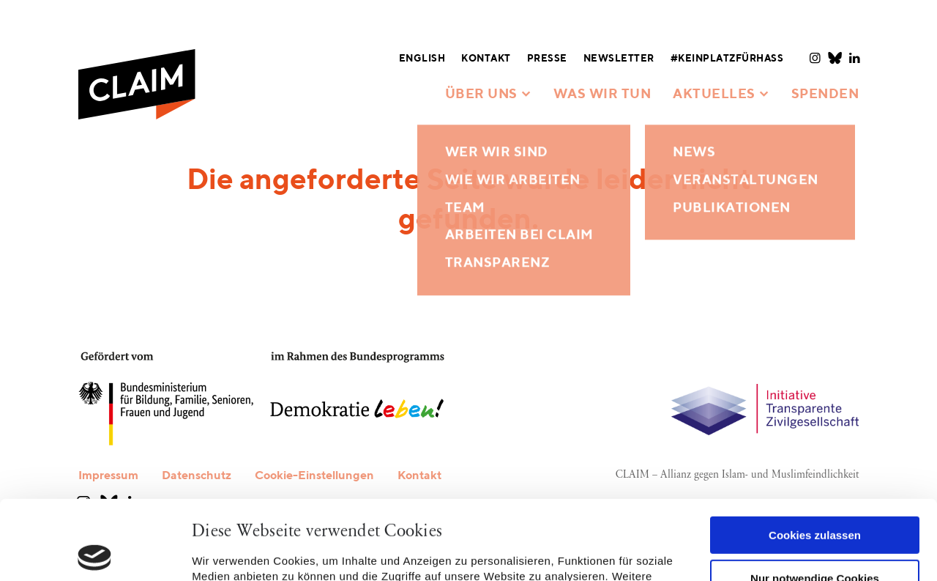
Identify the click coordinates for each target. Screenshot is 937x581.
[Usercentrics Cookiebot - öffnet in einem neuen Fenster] (95, 552)
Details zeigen (229, 552)
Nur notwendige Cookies (814, 498)
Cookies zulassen (815, 456)
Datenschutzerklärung (440, 512)
